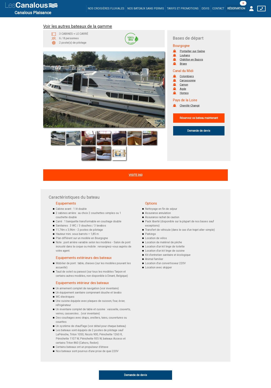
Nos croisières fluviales (106, 8)
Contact (218, 8)
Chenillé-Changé (190, 105)
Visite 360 (135, 175)
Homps (184, 93)
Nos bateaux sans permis (145, 8)
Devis (205, 8)
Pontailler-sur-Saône (192, 51)
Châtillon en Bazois (191, 59)
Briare (183, 63)
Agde (183, 89)
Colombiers (187, 76)
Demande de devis (198, 130)
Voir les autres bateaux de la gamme (77, 26)
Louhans (185, 55)
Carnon (184, 84)
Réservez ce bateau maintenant (199, 118)
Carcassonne (188, 80)
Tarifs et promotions (183, 8)
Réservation (236, 8)
